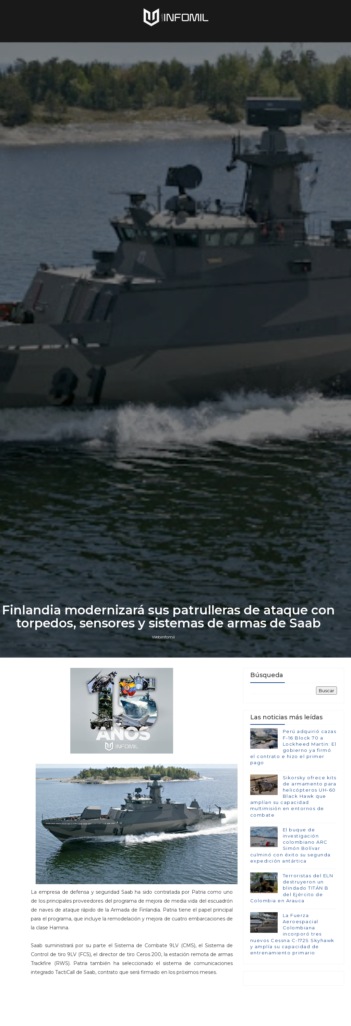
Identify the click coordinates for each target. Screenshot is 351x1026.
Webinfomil (163, 636)
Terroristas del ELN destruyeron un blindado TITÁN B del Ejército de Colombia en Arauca (292, 888)
